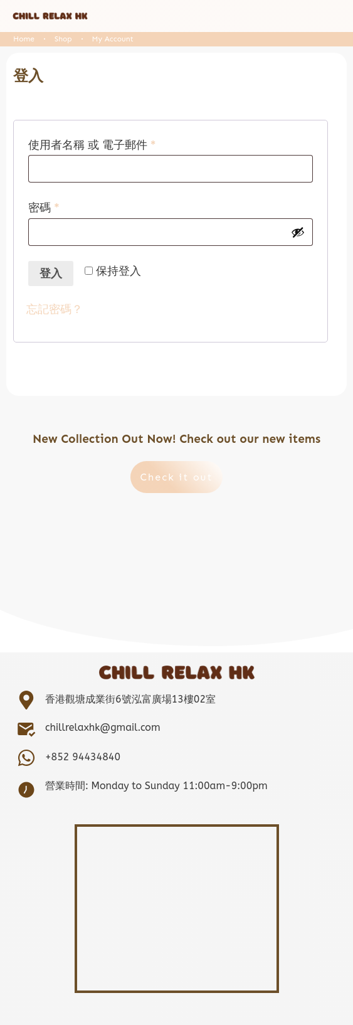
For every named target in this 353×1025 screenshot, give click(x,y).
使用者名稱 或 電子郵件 (97, 145)
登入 (51, 273)
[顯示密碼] (298, 232)
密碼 (49, 208)
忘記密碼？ (54, 309)
